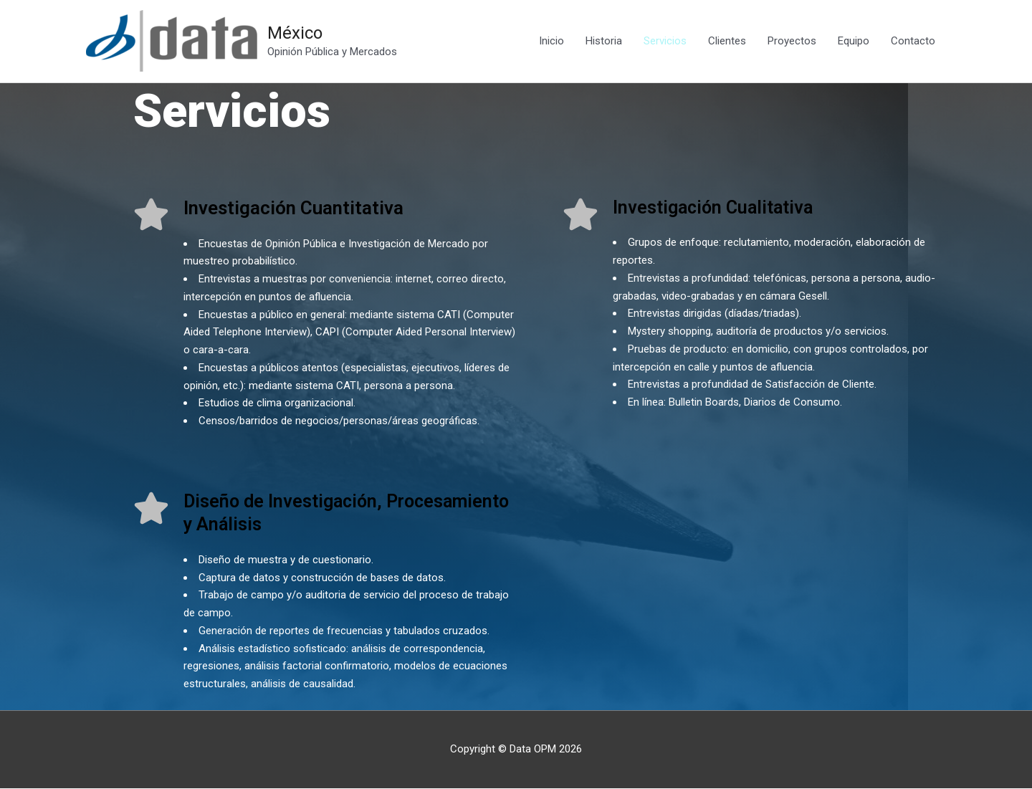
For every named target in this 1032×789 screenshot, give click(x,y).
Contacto (913, 41)
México (296, 33)
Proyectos (792, 41)
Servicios (665, 41)
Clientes (727, 41)
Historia (604, 41)
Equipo (853, 41)
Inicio (551, 41)
